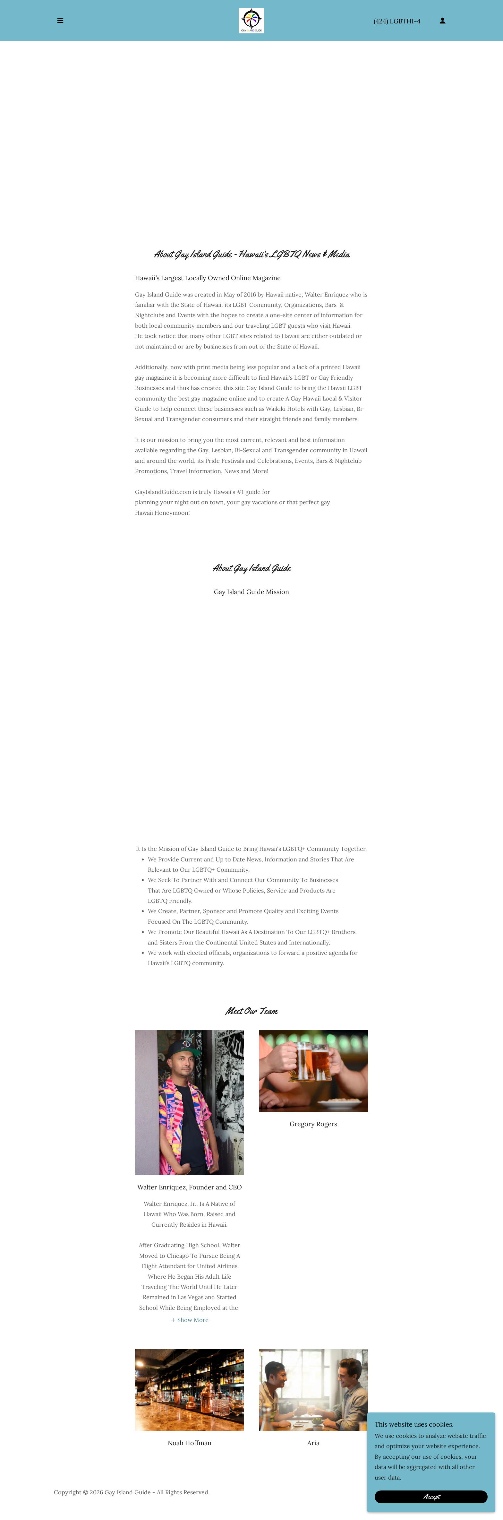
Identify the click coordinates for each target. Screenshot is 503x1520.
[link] (251, 20)
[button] (60, 20)
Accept (431, 1497)
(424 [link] (380, 21)
